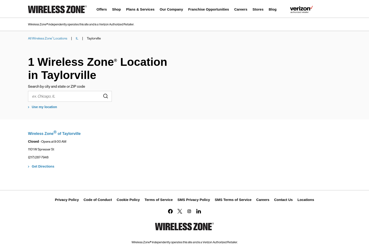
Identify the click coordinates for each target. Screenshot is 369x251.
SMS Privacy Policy (193, 200)
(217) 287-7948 (38, 157)
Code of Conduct (98, 200)
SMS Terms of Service (233, 200)
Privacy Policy (67, 200)
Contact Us (283, 200)
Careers (262, 200)
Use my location (44, 107)
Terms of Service (158, 200)
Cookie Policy (128, 200)
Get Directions (43, 166)
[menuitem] (101, 10)
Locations (305, 200)
